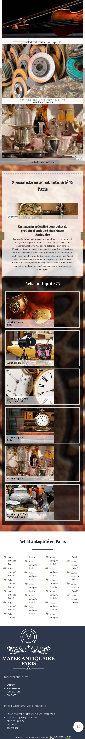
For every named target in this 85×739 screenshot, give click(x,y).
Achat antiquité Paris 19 (73, 587)
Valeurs (11, 685)
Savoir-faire (13, 688)
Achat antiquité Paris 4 (9, 606)
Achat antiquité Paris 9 (30, 598)
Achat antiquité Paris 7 (30, 576)
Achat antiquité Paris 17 (73, 564)
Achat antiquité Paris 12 (51, 572)
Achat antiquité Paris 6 (30, 564)
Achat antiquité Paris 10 (30, 610)
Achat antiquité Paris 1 (9, 572)
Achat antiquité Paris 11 (51, 560)
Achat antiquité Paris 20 (73, 598)
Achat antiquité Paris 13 (51, 583)
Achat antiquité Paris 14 (51, 594)
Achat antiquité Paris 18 (73, 576)
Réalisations (14, 692)
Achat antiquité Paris (9, 560)
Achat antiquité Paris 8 (30, 587)
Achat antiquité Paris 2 (9, 583)
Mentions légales (41, 737)
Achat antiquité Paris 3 (9, 594)
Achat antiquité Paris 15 (51, 606)
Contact (12, 695)
